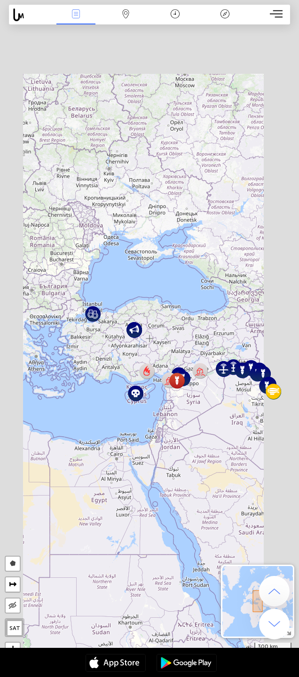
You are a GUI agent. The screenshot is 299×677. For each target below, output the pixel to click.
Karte (125, 15)
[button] (200, 371)
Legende (224, 15)
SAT (14, 628)
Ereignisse (76, 15)
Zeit (175, 15)
